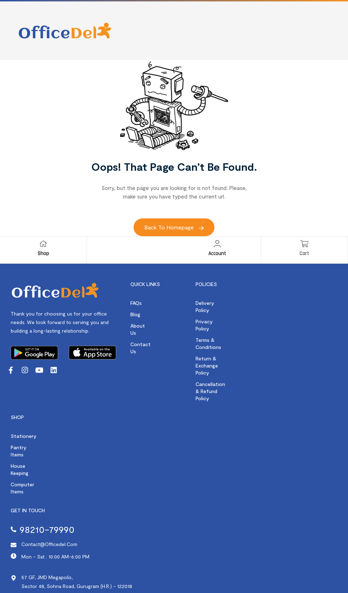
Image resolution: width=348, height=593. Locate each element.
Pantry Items (26, 421)
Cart (304, 253)
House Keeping (28, 432)
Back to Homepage (174, 227)
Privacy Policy (212, 314)
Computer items (29, 443)
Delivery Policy (212, 303)
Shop (43, 253)
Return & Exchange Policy (225, 337)
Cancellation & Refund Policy (229, 348)
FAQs (136, 303)
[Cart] (304, 243)
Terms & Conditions (218, 326)
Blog (135, 314)
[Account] (217, 243)
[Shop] (43, 243)
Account (217, 253)
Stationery (23, 409)
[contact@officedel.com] (13, 497)
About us (141, 326)
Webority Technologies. (321, 574)
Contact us (144, 337)
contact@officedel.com (49, 496)
